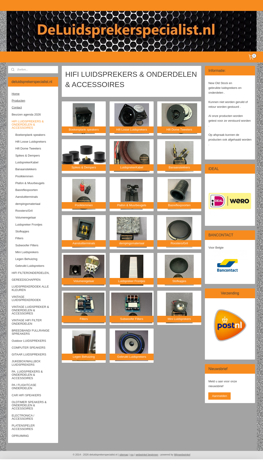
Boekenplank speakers (30, 134)
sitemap (123, 454)
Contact (17, 107)
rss (132, 454)
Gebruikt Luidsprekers (29, 266)
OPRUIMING (20, 435)
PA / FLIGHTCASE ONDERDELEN (24, 386)
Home (16, 93)
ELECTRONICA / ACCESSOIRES (23, 417)
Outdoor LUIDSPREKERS (29, 340)
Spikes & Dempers (27, 155)
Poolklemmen (24, 176)
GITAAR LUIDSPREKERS (29, 354)
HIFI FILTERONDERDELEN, (30, 273)
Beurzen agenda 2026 (26, 114)
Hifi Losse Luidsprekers (30, 141)
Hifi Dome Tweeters (28, 148)
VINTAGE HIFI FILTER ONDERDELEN (27, 322)
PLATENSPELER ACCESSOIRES (23, 427)
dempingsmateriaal (27, 204)
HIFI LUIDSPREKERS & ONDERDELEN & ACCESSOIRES (28, 125)
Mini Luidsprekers (27, 252)
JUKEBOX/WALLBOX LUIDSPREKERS (26, 363)
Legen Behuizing (26, 259)
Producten (18, 100)
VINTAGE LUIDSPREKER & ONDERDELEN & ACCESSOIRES (30, 310)
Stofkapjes (22, 231)
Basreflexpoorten (26, 190)
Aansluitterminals (26, 196)
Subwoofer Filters (26, 245)
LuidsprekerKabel (26, 162)
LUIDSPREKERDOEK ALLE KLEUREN (30, 288)
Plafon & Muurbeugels (29, 183)
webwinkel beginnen (147, 454)
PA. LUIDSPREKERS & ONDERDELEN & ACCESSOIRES (27, 375)
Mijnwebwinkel (182, 454)
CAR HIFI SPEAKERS (26, 395)
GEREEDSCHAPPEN (26, 279)
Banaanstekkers (25, 169)
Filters (19, 238)
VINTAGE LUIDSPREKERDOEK (26, 298)
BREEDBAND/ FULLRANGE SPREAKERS (30, 332)
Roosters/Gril (24, 210)
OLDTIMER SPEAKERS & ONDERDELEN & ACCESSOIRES (29, 405)
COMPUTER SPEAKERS (28, 347)
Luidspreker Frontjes (28, 224)
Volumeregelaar (25, 217)
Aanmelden (219, 396)
